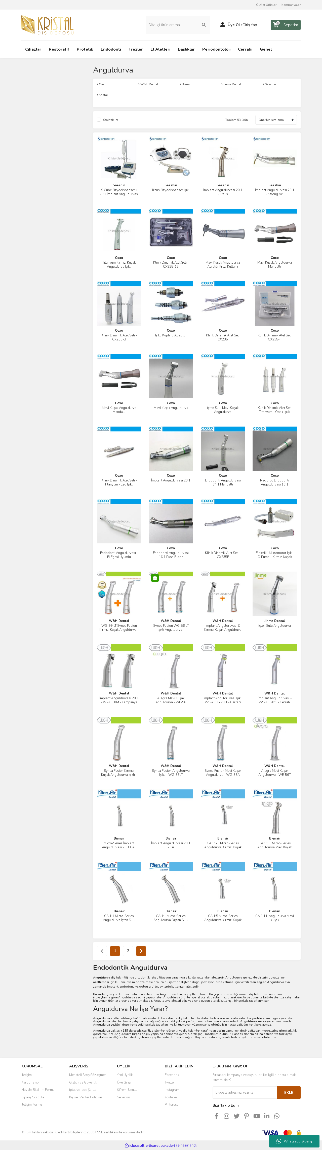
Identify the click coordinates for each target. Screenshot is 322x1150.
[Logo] (47, 24)
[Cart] (286, 25)
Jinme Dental (274, 620)
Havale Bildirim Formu (38, 1089)
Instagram (172, 1089)
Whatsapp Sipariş (294, 1141)
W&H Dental (119, 620)
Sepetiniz (123, 1097)
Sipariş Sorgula (32, 1097)
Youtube (171, 1097)
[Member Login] (222, 24)
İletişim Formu (31, 1104)
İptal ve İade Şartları (84, 1089)
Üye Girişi (124, 1082)
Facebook (172, 1074)
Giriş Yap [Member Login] (250, 24)
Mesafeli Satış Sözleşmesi (88, 1074)
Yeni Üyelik (125, 1074)
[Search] (178, 24)
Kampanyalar (291, 5)
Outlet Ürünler (266, 5)
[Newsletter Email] (245, 1092)
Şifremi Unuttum (128, 1089)
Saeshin (119, 185)
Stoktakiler (110, 119)
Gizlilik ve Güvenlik (83, 1082)
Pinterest (171, 1104)
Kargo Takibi (30, 1082)
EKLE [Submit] (288, 1092)
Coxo (119, 257)
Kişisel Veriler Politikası (86, 1097)
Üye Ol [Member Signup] (234, 24)
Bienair (119, 838)
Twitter (170, 1082)
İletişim (26, 1074)
